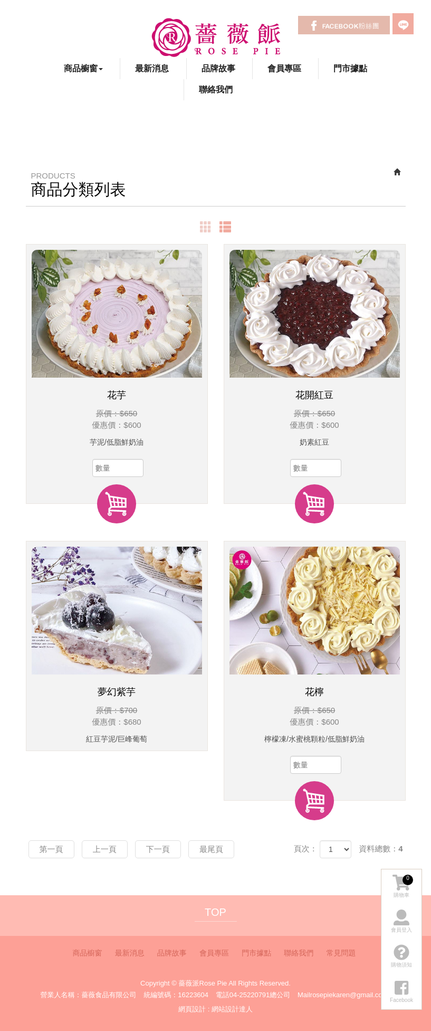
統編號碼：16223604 (175, 995)
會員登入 (401, 921)
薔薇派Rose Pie (215, 37)
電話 (222, 995)
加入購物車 (116, 503)
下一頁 (158, 849)
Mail (304, 995)
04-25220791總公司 (260, 995)
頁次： (306, 848)
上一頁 (105, 849)
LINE (403, 23)
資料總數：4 (381, 848)
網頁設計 (192, 1009)
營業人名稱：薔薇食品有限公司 (89, 995)
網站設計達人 (232, 1009)
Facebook (344, 25)
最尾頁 (211, 849)
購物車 (402, 886)
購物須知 (401, 956)
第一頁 (51, 849)
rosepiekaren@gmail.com (349, 995)
